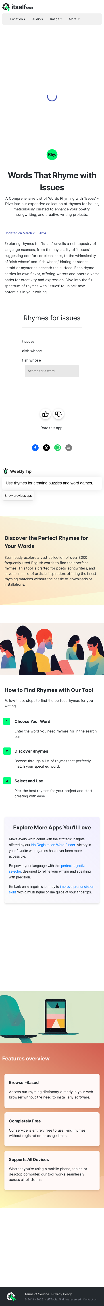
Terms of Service (37, 1294)
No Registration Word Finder (53, 845)
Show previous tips (18, 495)
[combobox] (52, 371)
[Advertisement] (52, 79)
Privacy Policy (61, 1294)
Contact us (90, 1299)
